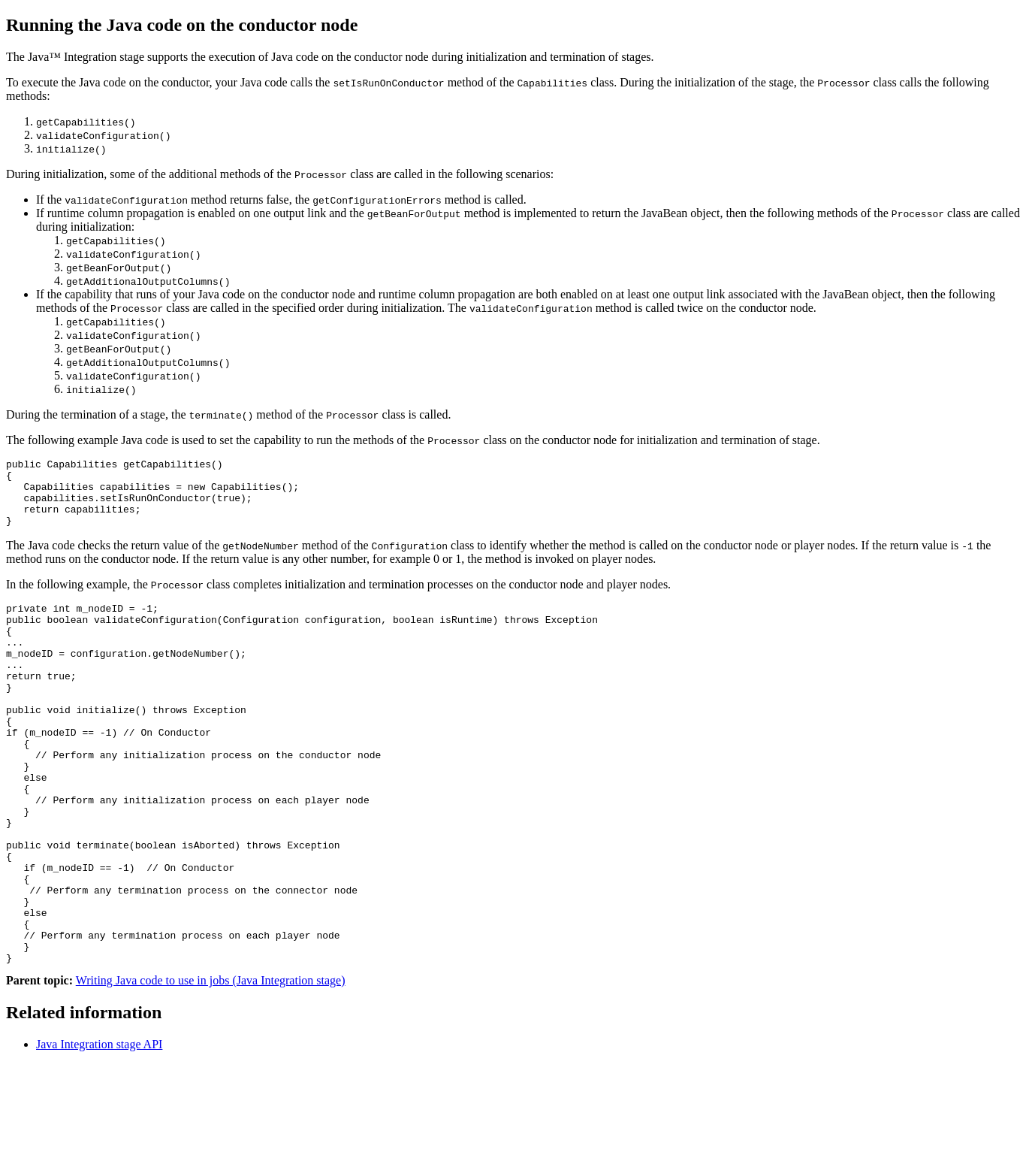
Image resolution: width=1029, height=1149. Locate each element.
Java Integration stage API (99, 1129)
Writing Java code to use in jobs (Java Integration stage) (211, 1066)
